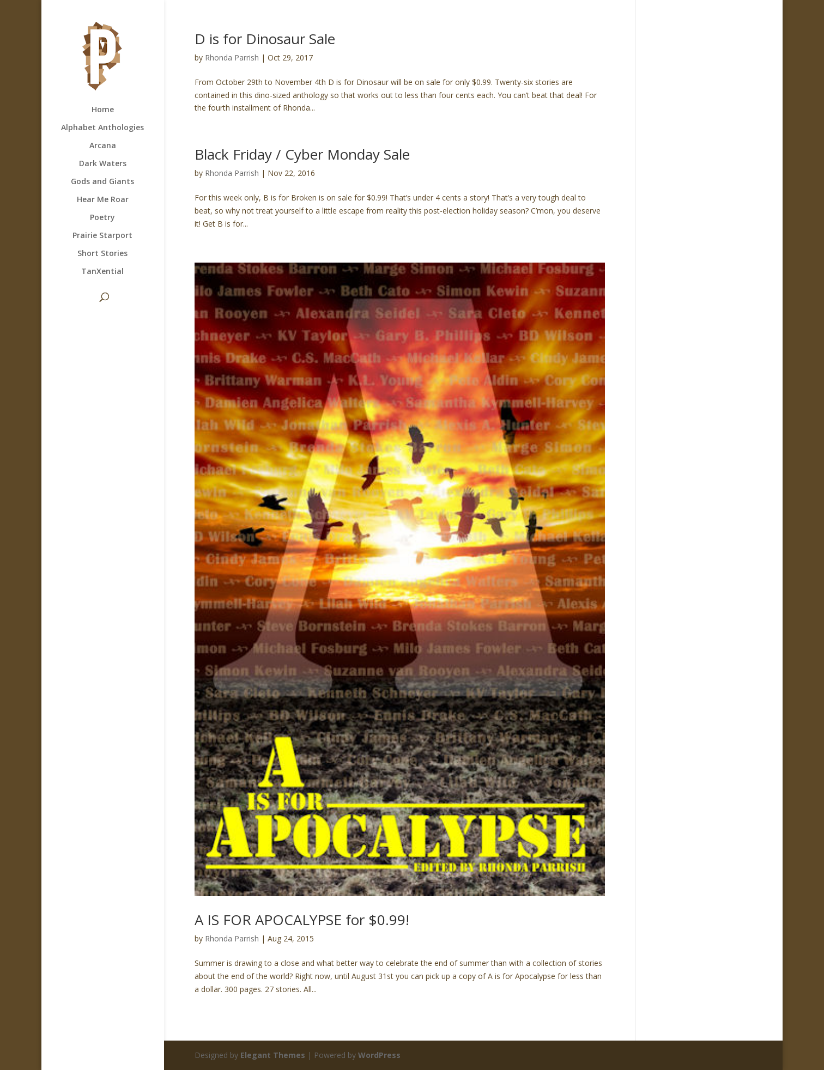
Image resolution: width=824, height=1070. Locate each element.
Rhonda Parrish (232, 57)
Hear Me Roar (103, 200)
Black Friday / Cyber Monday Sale (302, 154)
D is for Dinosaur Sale (265, 38)
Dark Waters (102, 164)
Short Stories (102, 254)
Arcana (102, 146)
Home (103, 110)
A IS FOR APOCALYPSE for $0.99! (302, 919)
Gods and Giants (102, 182)
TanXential (102, 272)
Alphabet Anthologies (102, 128)
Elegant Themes (272, 1055)
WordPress (379, 1055)
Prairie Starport (102, 236)
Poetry (102, 218)
